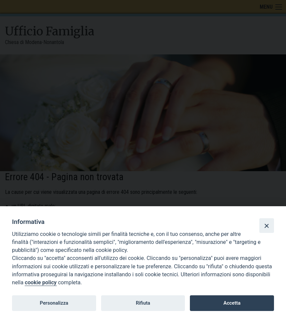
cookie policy (40, 282)
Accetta (232, 303)
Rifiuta (143, 303)
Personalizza (54, 303)
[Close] (266, 225)
